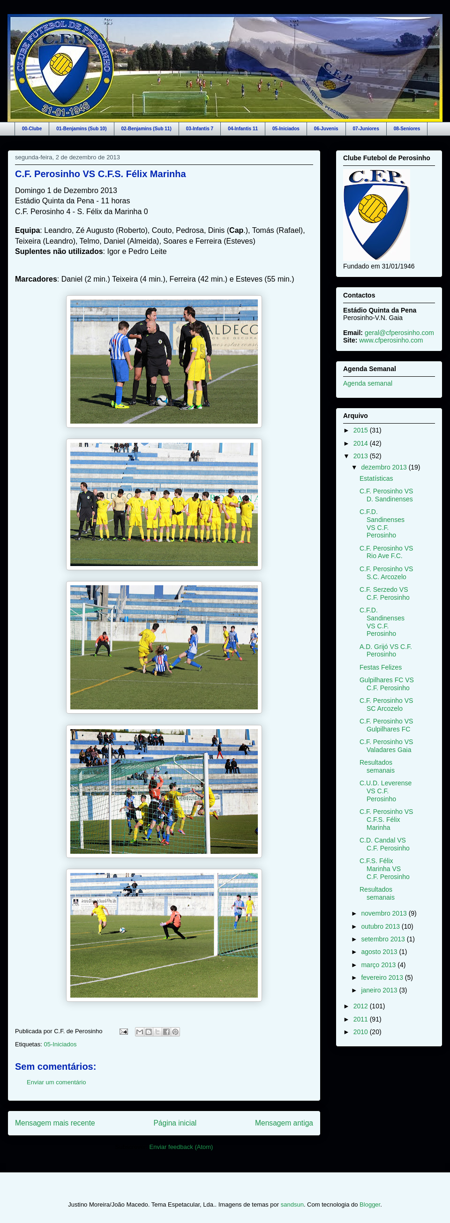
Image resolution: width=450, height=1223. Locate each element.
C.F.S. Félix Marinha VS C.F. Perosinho (385, 868)
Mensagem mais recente (55, 1123)
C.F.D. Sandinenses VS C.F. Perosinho (382, 523)
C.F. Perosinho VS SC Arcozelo (386, 704)
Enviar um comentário (56, 1082)
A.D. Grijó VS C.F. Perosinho (386, 650)
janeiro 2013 (380, 990)
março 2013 (379, 965)
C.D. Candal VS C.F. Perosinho (385, 844)
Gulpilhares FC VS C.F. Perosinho (387, 684)
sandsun (292, 1204)
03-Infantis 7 (199, 128)
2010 (361, 1032)
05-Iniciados (286, 128)
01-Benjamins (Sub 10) (81, 128)
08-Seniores (407, 128)
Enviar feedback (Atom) (181, 1146)
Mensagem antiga (284, 1123)
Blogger (370, 1204)
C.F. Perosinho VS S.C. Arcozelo (386, 573)
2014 (361, 443)
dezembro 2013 (384, 467)
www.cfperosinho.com (391, 340)
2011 (361, 1019)
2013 (361, 456)
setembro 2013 (383, 939)
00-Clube (32, 128)
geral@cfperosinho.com (399, 332)
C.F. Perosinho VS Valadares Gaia (386, 745)
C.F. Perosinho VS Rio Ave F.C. (386, 552)
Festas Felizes (381, 667)
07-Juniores (366, 128)
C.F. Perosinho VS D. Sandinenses (386, 495)
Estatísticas (376, 478)
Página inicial (174, 1123)
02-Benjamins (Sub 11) (146, 128)
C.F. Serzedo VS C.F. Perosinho (385, 593)
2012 (361, 1006)
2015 (361, 430)
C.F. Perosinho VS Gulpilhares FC (386, 725)
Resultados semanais (377, 766)
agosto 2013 (380, 951)
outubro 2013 (381, 926)
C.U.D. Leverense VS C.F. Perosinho (386, 791)
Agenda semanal (367, 383)
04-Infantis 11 (243, 128)
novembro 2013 (384, 913)
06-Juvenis (326, 128)
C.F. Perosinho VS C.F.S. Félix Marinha (100, 174)
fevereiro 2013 (383, 977)
